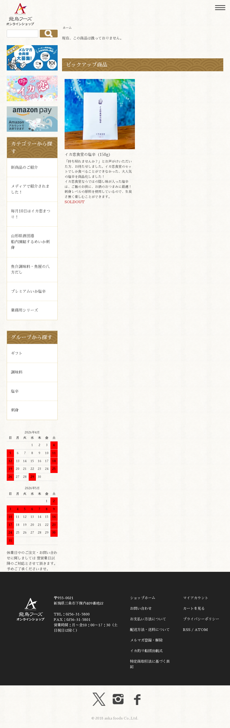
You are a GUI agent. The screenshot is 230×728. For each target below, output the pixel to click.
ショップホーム (142, 598)
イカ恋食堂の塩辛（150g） (88, 154)
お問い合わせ (141, 608)
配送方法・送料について (150, 629)
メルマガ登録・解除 (146, 640)
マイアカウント (195, 598)
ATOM (201, 629)
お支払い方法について (148, 619)
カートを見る (194, 608)
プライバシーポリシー (201, 619)
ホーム (67, 27)
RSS (186, 629)
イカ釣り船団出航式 (146, 651)
